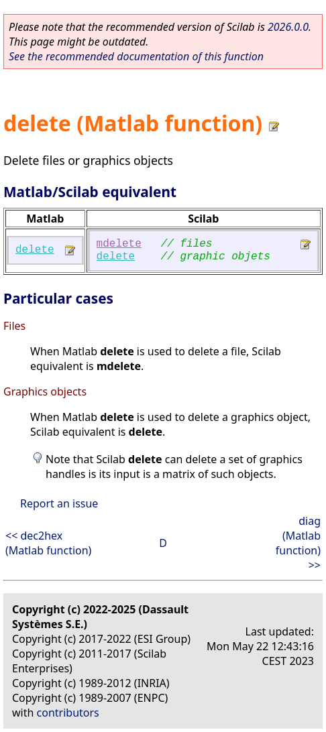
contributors (68, 712)
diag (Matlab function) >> (298, 542)
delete (34, 250)
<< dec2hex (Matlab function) (48, 543)
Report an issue (59, 503)
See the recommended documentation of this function (136, 56)
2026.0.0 (288, 26)
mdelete (119, 244)
